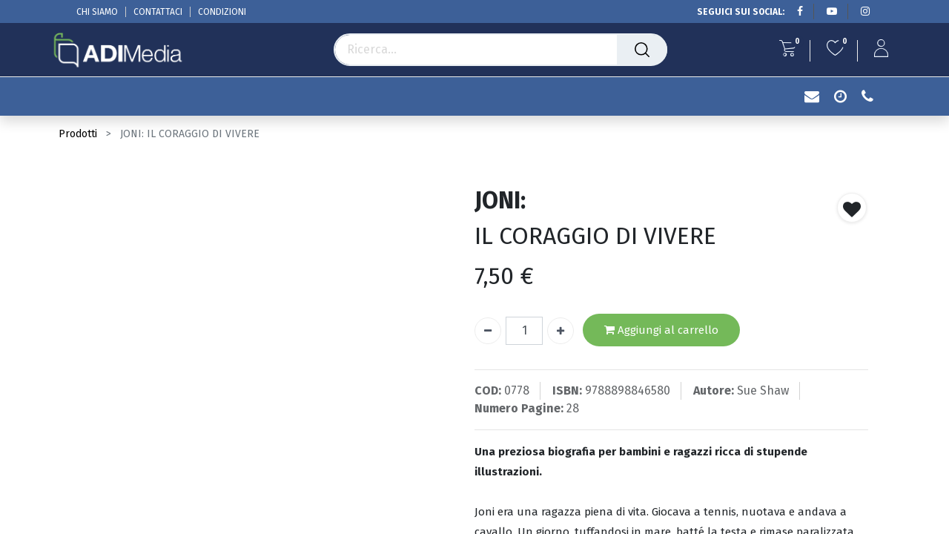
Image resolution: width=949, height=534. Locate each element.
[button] (852, 207)
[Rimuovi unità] (487, 330)
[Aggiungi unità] (560, 330)
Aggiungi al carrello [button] (661, 330)
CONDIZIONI (222, 12)
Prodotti (78, 134)
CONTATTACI (157, 12)
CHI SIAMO (97, 12)
